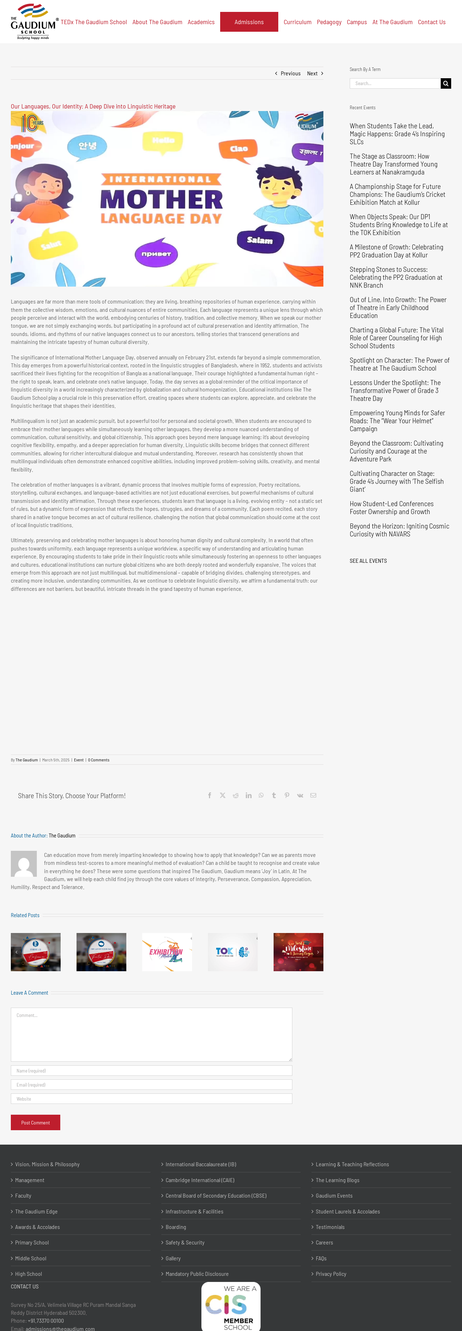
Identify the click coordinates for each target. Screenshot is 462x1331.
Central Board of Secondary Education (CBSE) (216, 1195)
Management (29, 1179)
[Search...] (395, 83)
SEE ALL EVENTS (368, 560)
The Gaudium (27, 759)
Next (312, 73)
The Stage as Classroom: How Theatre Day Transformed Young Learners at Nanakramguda (393, 163)
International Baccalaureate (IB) (201, 1163)
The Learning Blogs (337, 1179)
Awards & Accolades (37, 1226)
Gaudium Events (334, 1195)
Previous (291, 73)
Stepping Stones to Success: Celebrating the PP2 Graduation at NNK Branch (396, 277)
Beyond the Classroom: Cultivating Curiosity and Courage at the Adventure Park (396, 450)
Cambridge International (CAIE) (200, 1179)
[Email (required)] (151, 1084)
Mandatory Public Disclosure (197, 1273)
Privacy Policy (331, 1273)
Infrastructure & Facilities (194, 1211)
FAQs (321, 1258)
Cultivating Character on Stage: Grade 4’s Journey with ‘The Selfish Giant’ (397, 481)
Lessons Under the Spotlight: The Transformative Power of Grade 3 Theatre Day (395, 390)
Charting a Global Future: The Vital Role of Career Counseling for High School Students (397, 337)
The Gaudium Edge (36, 1211)
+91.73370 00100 (46, 1320)
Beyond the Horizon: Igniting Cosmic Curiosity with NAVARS (399, 529)
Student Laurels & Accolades (348, 1211)
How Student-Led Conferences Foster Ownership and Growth (391, 507)
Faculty (23, 1195)
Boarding (176, 1226)
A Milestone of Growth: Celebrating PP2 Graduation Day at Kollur (396, 250)
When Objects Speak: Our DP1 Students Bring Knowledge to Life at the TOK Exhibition (399, 224)
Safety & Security (185, 1242)
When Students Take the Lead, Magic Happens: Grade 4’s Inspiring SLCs (397, 133)
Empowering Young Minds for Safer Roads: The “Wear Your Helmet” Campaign (397, 420)
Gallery (173, 1258)
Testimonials (330, 1226)
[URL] (151, 1098)
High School (28, 1273)
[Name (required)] (151, 1070)
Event (79, 759)
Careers (324, 1242)
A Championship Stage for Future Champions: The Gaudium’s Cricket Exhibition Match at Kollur (397, 194)
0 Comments (98, 759)
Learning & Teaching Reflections (352, 1163)
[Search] (446, 83)
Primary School (32, 1242)
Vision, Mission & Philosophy (47, 1163)
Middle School (30, 1258)
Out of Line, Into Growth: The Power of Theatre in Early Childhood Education (398, 307)
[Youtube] (167, 199)
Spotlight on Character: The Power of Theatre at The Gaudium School (400, 363)
